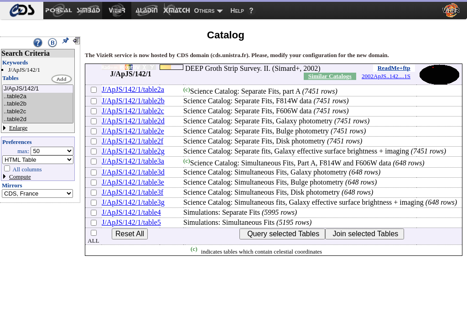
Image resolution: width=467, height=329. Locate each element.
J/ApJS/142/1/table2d (133, 121)
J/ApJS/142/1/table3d (133, 172)
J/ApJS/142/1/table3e (133, 182)
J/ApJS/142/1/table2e (133, 131)
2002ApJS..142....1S (386, 76)
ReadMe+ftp (394, 67)
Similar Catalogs (330, 76)
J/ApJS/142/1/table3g (133, 202)
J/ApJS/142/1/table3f (132, 192)
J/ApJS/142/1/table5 (131, 222)
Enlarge (18, 127)
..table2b (38, 104)
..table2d (38, 119)
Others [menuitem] (204, 10)
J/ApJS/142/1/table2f (132, 141)
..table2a (38, 97)
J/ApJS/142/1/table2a (133, 89)
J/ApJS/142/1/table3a (133, 161)
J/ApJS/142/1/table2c (133, 111)
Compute (20, 176)
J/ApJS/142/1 (38, 89)
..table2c (38, 112)
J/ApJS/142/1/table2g (133, 151)
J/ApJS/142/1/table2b (133, 101)
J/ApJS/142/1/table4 (131, 212)
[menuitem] (21, 10)
